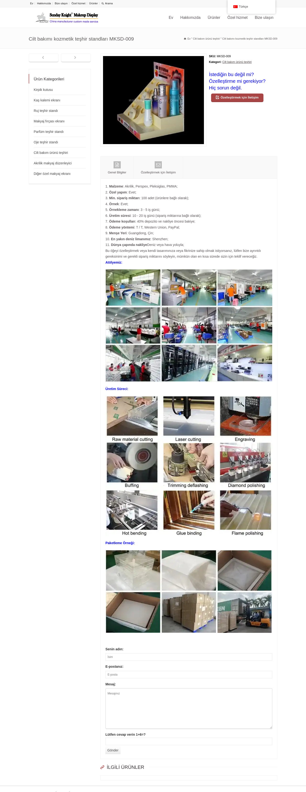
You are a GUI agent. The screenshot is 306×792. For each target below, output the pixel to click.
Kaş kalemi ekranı (47, 100)
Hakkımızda (44, 3)
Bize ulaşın (61, 3)
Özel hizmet (78, 3)
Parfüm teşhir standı (49, 132)
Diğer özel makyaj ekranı (52, 174)
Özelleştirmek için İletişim (240, 97)
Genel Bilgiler (117, 167)
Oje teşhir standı (46, 142)
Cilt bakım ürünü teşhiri (237, 62)
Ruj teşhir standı (46, 111)
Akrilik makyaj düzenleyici (53, 163)
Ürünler (93, 3)
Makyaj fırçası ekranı (49, 121)
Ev (31, 3)
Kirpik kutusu (43, 90)
